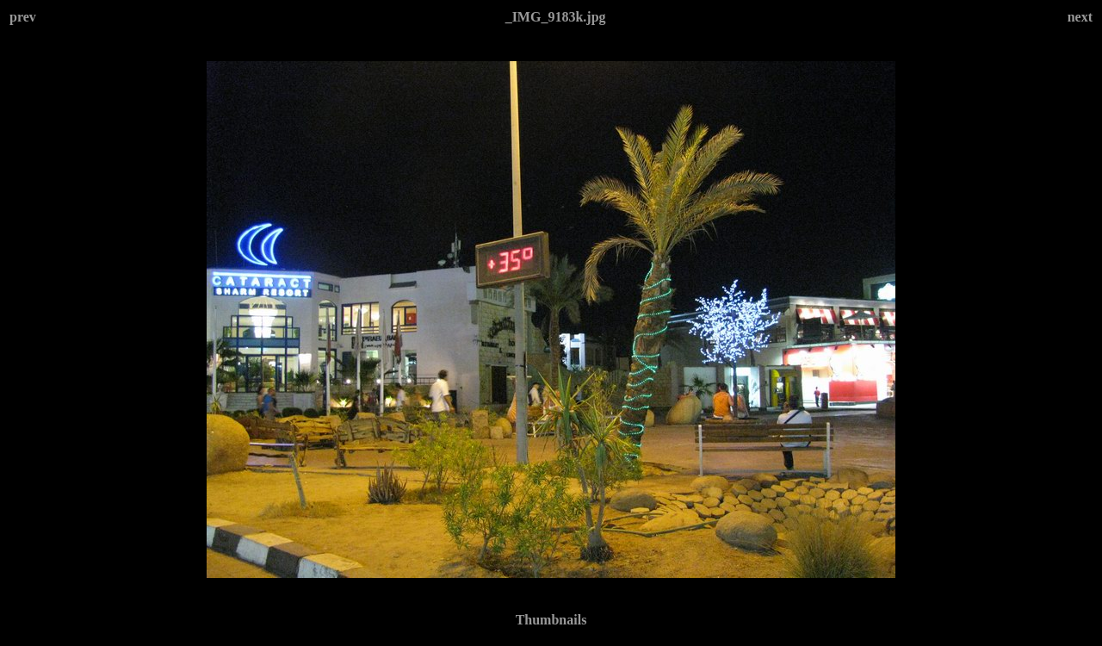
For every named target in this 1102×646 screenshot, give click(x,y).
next (1080, 16)
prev (22, 16)
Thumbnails (551, 619)
